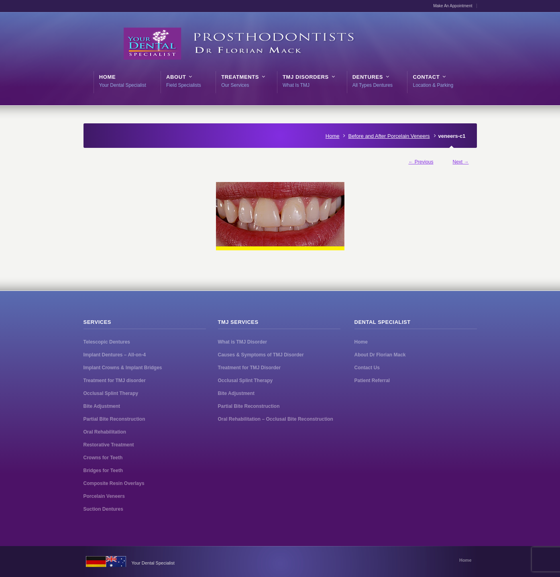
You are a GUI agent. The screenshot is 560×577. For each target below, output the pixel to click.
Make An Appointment (452, 6)
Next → (460, 162)
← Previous (421, 162)
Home (333, 136)
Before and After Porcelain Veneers (389, 136)
